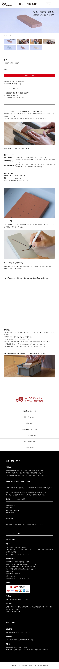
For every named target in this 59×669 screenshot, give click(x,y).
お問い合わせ (29, 447)
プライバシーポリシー (29, 435)
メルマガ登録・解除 (29, 441)
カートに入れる (29, 75)
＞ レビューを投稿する (11, 88)
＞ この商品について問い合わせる (15, 97)
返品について (29, 423)
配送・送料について (29, 417)
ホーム (5, 35)
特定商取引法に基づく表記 (29, 429)
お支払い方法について (29, 411)
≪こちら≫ (42, 353)
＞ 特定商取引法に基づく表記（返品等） (17, 93)
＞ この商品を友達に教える (12, 95)
